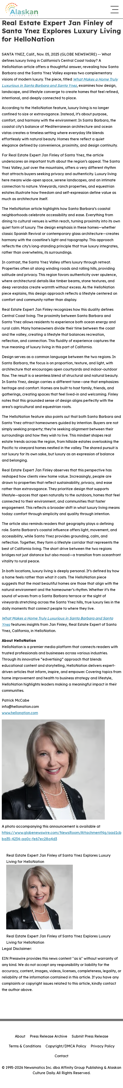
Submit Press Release (90, 1036)
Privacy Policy (103, 1046)
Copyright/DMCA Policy (66, 1046)
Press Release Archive (48, 1036)
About (20, 1036)
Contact (61, 1056)
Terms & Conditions (25, 1046)
